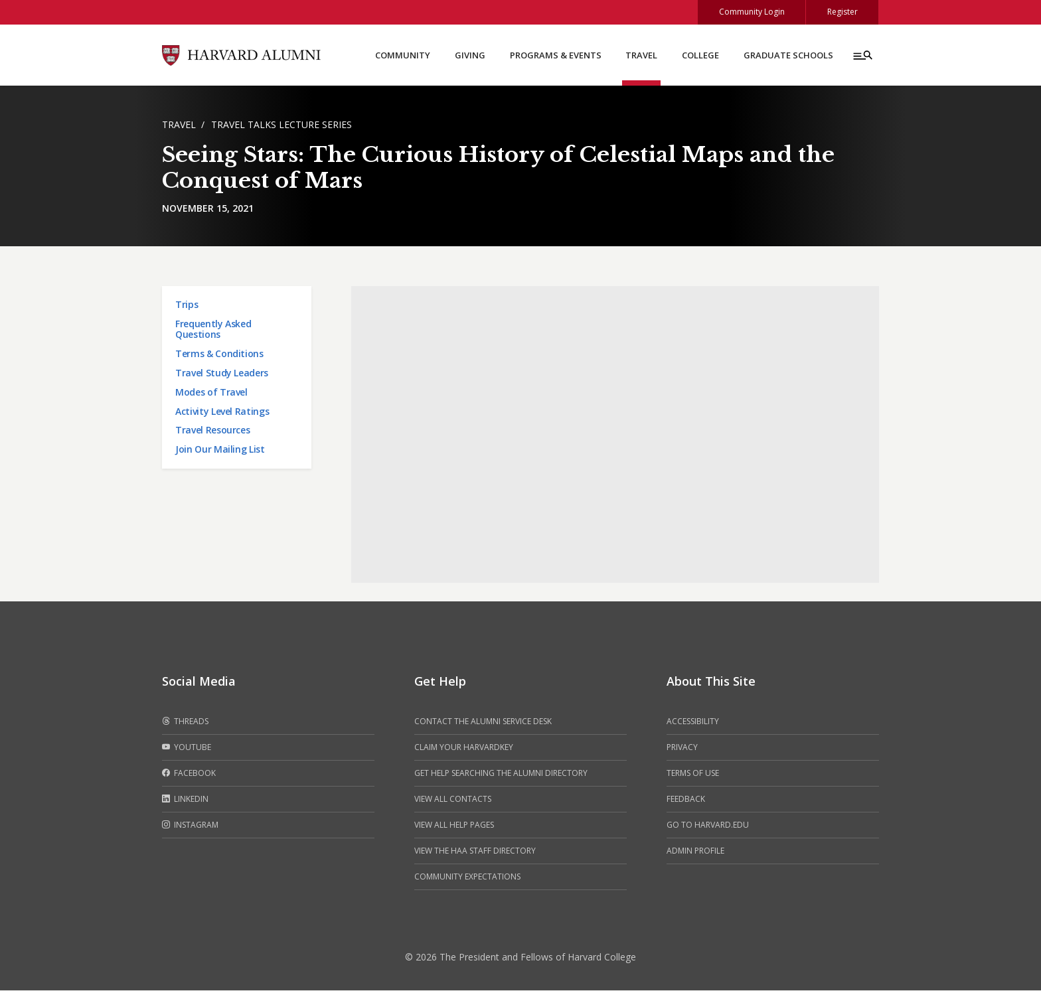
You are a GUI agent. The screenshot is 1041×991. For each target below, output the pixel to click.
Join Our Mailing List (220, 449)
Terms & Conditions (219, 354)
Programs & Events (555, 56)
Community (402, 56)
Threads (185, 722)
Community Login (750, 12)
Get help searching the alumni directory (501, 773)
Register (842, 12)
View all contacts (452, 799)
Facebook (189, 774)
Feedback (686, 799)
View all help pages (454, 825)
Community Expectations (467, 877)
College (700, 56)
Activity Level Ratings (222, 412)
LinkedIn (185, 800)
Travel (641, 56)
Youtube (186, 748)
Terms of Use (693, 773)
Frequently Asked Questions (213, 330)
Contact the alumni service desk (483, 721)
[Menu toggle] (861, 55)
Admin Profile (695, 851)
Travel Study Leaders (221, 373)
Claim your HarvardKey (463, 747)
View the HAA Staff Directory (475, 851)
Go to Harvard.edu (708, 825)
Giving (470, 56)
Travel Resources (212, 430)
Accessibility (693, 721)
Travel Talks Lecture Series (281, 125)
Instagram (190, 826)
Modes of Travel (211, 392)
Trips (186, 305)
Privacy (682, 747)
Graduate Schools (788, 56)
